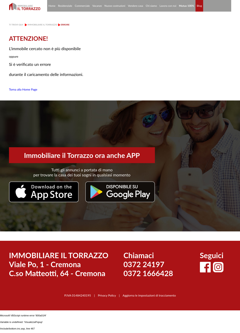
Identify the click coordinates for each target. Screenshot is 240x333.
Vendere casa (135, 5)
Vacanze (97, 5)
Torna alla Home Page (23, 89)
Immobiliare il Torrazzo (42, 24)
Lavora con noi (168, 5)
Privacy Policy (107, 295)
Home (51, 5)
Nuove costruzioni (114, 5)
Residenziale (65, 5)
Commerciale (82, 5)
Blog (199, 5)
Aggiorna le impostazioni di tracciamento (149, 295)
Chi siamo (151, 5)
